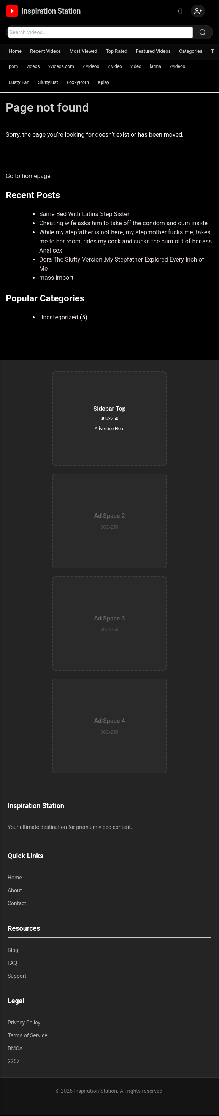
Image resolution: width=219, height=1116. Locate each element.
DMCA (15, 1049)
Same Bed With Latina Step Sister (84, 214)
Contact (17, 904)
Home (15, 52)
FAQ (12, 964)
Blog (13, 951)
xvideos (182, 67)
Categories (199, 52)
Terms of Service (28, 1036)
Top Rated (121, 52)
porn (13, 67)
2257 (13, 1062)
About (15, 891)
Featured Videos (160, 52)
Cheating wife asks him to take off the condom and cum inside (123, 223)
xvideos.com (63, 67)
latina (159, 67)
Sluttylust (50, 83)
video (139, 67)
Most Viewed (87, 52)
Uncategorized (58, 318)
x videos (93, 67)
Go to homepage (28, 176)
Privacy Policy (24, 1023)
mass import (56, 278)
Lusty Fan (19, 83)
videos (34, 67)
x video (118, 67)
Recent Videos (47, 52)
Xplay (108, 83)
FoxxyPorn (81, 83)
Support (17, 977)
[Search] (203, 33)
